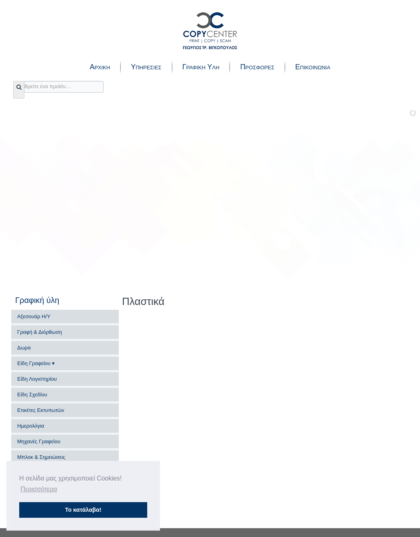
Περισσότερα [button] (38, 489)
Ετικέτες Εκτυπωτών (40, 410)
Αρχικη (100, 67)
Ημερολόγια (30, 426)
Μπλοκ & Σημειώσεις (41, 457)
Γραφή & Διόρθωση (39, 332)
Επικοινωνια (312, 67)
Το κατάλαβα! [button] (83, 510)
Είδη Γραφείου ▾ (36, 363)
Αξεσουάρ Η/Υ (33, 316)
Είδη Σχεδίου (32, 395)
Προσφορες (257, 67)
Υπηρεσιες (146, 67)
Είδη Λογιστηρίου (37, 379)
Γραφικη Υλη (201, 67)
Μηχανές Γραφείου (38, 441)
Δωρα (24, 348)
